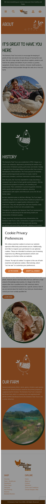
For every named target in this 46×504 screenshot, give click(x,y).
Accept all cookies (33, 271)
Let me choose (13, 271)
